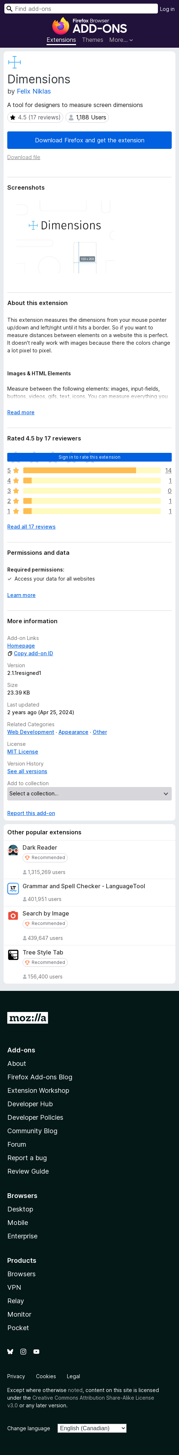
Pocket (18, 1328)
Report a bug (27, 1158)
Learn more (21, 595)
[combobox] (81, 8)
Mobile (17, 1222)
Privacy (16, 1376)
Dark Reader (40, 847)
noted (75, 1390)
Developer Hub (30, 1104)
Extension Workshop (38, 1090)
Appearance (73, 732)
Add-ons (21, 1050)
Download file (23, 157)
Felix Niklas (34, 91)
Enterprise (22, 1236)
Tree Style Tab (43, 952)
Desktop (20, 1209)
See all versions (27, 771)
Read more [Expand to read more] (21, 412)
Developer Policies (35, 1117)
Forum (16, 1144)
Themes (92, 39)
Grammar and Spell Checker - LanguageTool (84, 886)
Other (100, 732)
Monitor (19, 1314)
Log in (167, 9)
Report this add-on (31, 813)
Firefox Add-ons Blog (39, 1077)
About (16, 1063)
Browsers (21, 1274)
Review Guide (28, 1171)
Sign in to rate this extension (90, 457)
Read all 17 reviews (31, 526)
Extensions (61, 39)
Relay (15, 1301)
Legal (73, 1376)
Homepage (21, 646)
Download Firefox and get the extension (89, 140)
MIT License (22, 751)
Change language (28, 1428)
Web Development (30, 732)
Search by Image (46, 913)
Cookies (46, 1376)
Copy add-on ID (30, 653)
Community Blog (32, 1131)
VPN (14, 1287)
